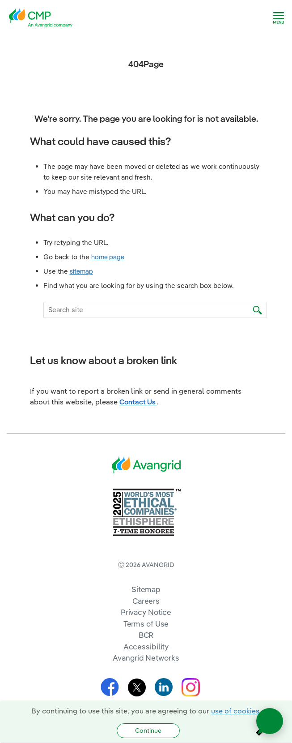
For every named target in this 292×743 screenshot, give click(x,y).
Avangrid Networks (146, 657)
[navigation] (278, 18)
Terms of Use (146, 623)
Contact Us (138, 401)
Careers (146, 601)
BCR (146, 635)
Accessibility (146, 646)
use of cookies (235, 710)
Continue (148, 730)
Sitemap (146, 589)
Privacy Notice (146, 612)
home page (107, 257)
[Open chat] (269, 721)
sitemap (81, 271)
